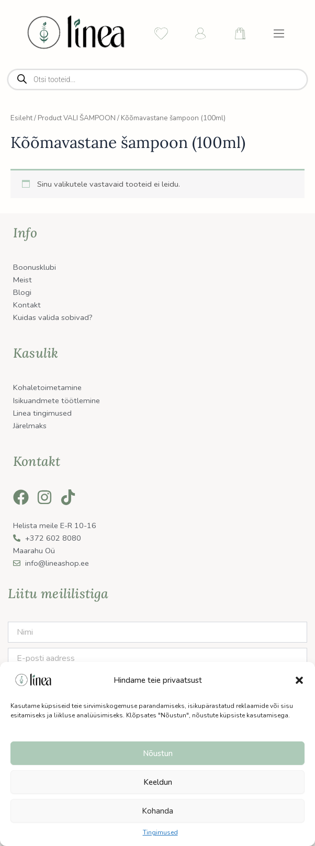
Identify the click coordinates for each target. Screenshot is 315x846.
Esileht (21, 118)
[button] (299, 680)
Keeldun (157, 782)
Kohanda (157, 811)
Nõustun (158, 753)
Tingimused (160, 832)
